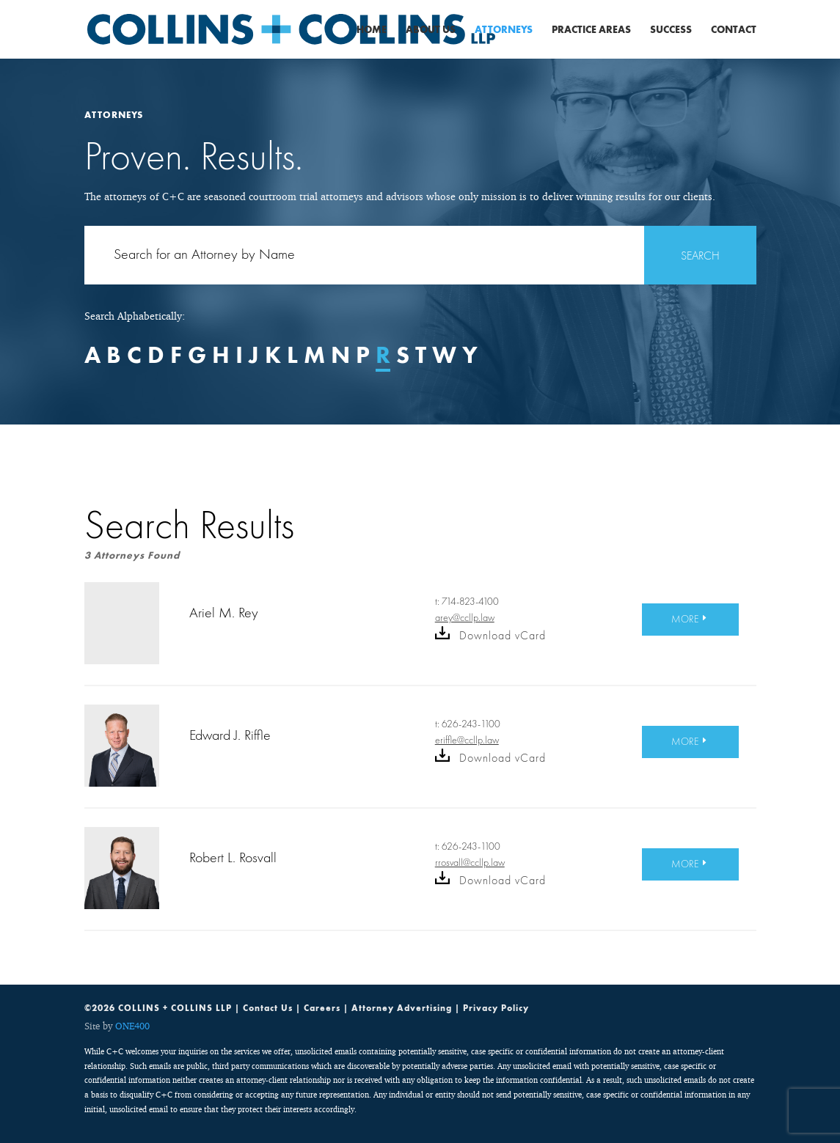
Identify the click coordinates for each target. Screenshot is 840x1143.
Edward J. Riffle (230, 734)
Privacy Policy (496, 1008)
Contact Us (268, 1008)
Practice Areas (591, 30)
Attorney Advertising (401, 1008)
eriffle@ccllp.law (467, 739)
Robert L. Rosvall (233, 857)
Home (372, 30)
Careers (322, 1008)
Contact (733, 30)
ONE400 (132, 1026)
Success (671, 30)
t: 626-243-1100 (467, 724)
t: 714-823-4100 (467, 601)
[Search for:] (420, 255)
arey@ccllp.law (464, 617)
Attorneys (504, 30)
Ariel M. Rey (223, 612)
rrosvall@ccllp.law (470, 862)
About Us (431, 30)
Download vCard (490, 635)
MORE (685, 618)
